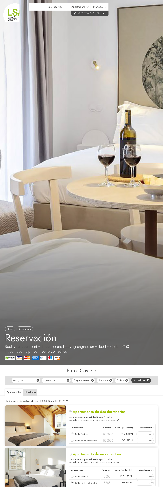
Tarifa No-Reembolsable (86, 440)
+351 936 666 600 (135, 14)
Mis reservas (88, 8)
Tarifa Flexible (81, 434)
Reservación (27, 329)
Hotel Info (33, 392)
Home (11, 329)
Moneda (131, 8)
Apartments (111, 8)
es (151, 8)
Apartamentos (14, 392)
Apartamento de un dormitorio (97, 454)
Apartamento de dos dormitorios (99, 411)
